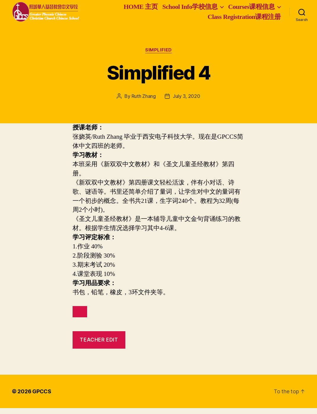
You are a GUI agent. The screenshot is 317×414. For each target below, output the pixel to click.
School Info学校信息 (189, 9)
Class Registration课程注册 (244, 19)
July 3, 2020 (186, 102)
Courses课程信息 (251, 9)
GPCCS (41, 397)
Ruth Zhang (144, 102)
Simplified (158, 56)
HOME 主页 (141, 9)
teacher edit (99, 346)
